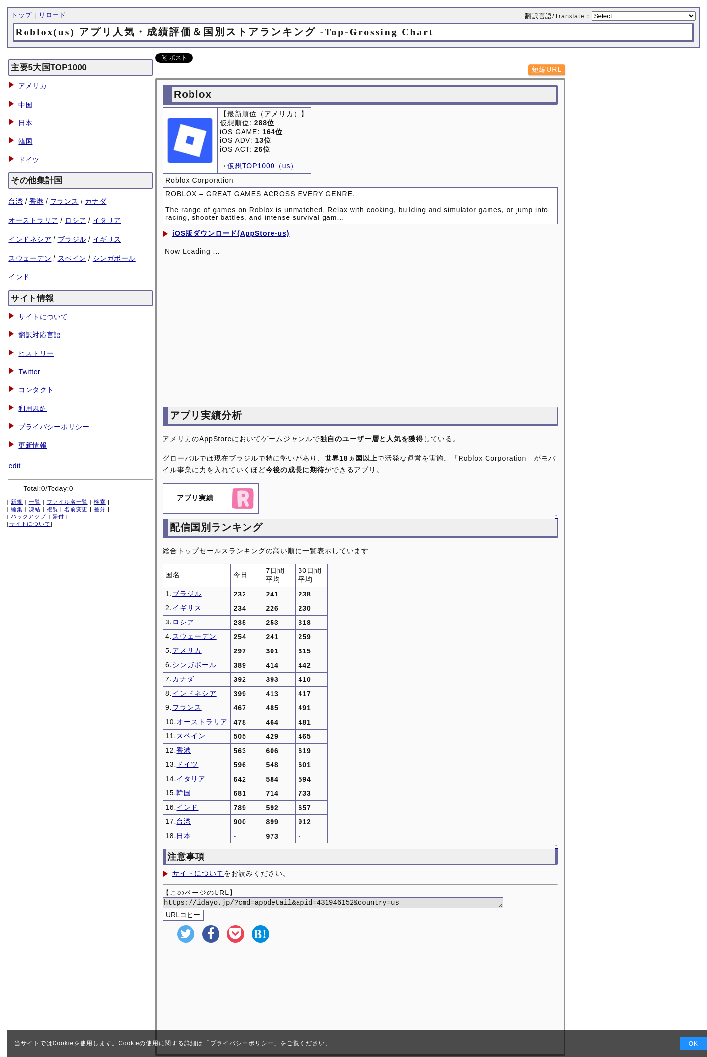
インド (19, 277)
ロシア (75, 220)
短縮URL (547, 69)
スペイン (72, 258)
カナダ (96, 201)
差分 (100, 509)
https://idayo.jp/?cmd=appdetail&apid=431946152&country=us (345, 903)
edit (14, 466)
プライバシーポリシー (53, 427)
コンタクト (36, 390)
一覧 (35, 502)
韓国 (25, 141)
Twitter (29, 372)
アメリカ (32, 86)
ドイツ (29, 159)
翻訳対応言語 (39, 335)
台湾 (15, 201)
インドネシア (29, 239)
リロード (52, 15)
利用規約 (32, 408)
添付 (58, 516)
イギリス (107, 239)
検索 (100, 502)
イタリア (107, 220)
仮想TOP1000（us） (262, 166)
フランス (64, 201)
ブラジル (72, 239)
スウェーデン (29, 258)
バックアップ (28, 516)
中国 (25, 104)
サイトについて (43, 317)
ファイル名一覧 (67, 502)
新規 (17, 502)
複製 (52, 509)
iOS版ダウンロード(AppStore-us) (230, 233)
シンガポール (114, 258)
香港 (36, 201)
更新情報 (32, 445)
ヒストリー (36, 353)
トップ (21, 15)
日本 (25, 123)
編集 (17, 509)
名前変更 (76, 509)
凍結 (35, 509)
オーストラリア (33, 220)
